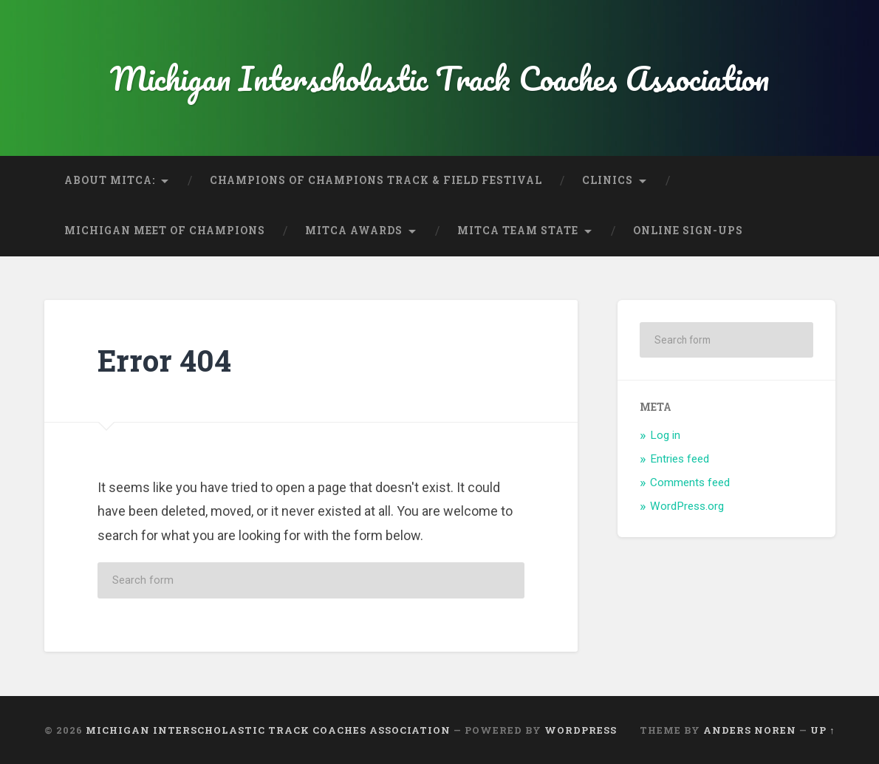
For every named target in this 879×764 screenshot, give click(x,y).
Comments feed (690, 482)
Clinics (607, 180)
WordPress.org (687, 506)
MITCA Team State (517, 230)
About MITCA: (109, 180)
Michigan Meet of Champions (164, 230)
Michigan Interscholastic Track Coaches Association (439, 78)
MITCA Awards (354, 230)
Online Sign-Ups (688, 230)
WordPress (580, 730)
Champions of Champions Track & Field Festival (376, 180)
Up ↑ (822, 730)
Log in (665, 435)
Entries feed (679, 458)
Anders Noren (749, 730)
